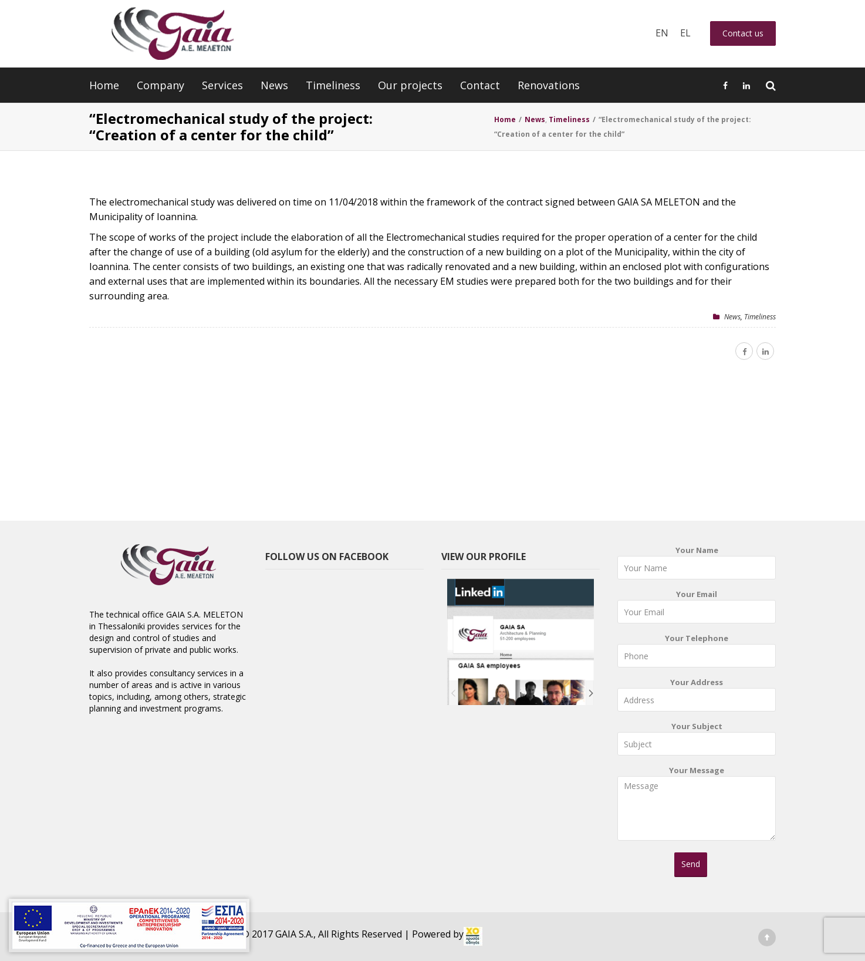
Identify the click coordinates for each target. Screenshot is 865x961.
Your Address (696, 697)
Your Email (696, 609)
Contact (480, 85)
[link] (473, 936)
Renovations (549, 85)
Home (104, 85)
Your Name (696, 565)
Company (160, 85)
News (274, 85)
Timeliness (333, 85)
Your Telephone (696, 653)
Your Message (696, 807)
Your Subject (696, 741)
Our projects (410, 85)
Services (222, 85)
